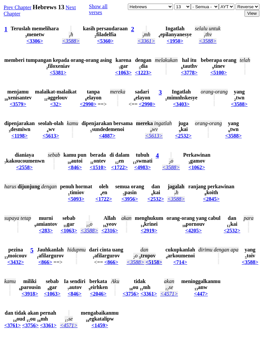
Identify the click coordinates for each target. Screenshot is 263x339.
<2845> (211, 199)
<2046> (98, 294)
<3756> (131, 294)
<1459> (100, 325)
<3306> (34, 41)
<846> (75, 167)
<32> (55, 104)
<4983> (142, 167)
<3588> (71, 41)
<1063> (123, 72)
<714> (180, 262)
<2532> (183, 136)
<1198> (20, 136)
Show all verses (98, 9)
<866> (45, 262)
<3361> (146, 41)
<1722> (119, 167)
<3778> (189, 72)
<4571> (169, 294)
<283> (46, 230)
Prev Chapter (17, 7)
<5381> (58, 72)
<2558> (24, 167)
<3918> (29, 294)
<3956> (129, 199)
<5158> (154, 262)
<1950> (175, 41)
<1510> (98, 167)
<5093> (76, 199)
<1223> (143, 72)
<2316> (110, 230)
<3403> (181, 104)
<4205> (193, 230)
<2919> (149, 230)
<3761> (12, 325)
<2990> (88, 104)
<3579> (18, 104)
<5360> (105, 41)
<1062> (197, 167)
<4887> (107, 136)
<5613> (51, 136)
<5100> (218, 72)
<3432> (15, 262)
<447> (201, 294)
